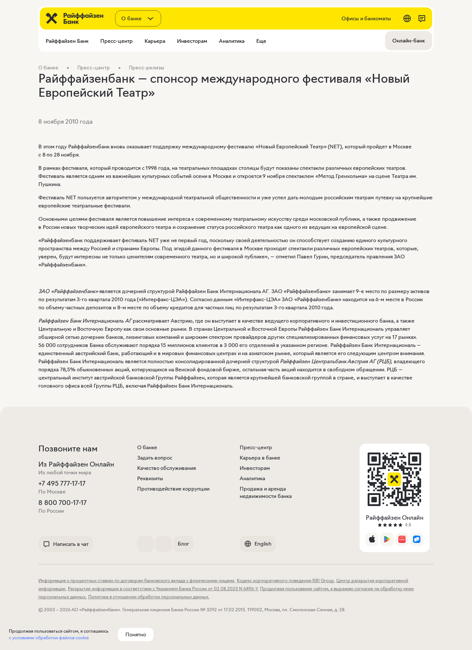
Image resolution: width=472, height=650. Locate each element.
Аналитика (252, 478)
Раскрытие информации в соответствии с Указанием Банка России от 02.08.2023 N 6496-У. (163, 588)
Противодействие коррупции (173, 488)
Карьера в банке (260, 457)
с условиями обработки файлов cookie (49, 637)
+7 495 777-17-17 (62, 483)
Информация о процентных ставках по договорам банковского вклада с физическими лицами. (136, 580)
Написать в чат (65, 544)
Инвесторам (255, 468)
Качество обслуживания (166, 468)
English (257, 543)
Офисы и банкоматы (366, 18)
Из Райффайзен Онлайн (76, 464)
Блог (183, 543)
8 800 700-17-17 (62, 503)
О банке (147, 447)
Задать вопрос (155, 457)
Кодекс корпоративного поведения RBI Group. (286, 580)
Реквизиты (150, 478)
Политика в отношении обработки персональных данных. (148, 596)
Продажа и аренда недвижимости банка (266, 492)
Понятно (135, 634)
